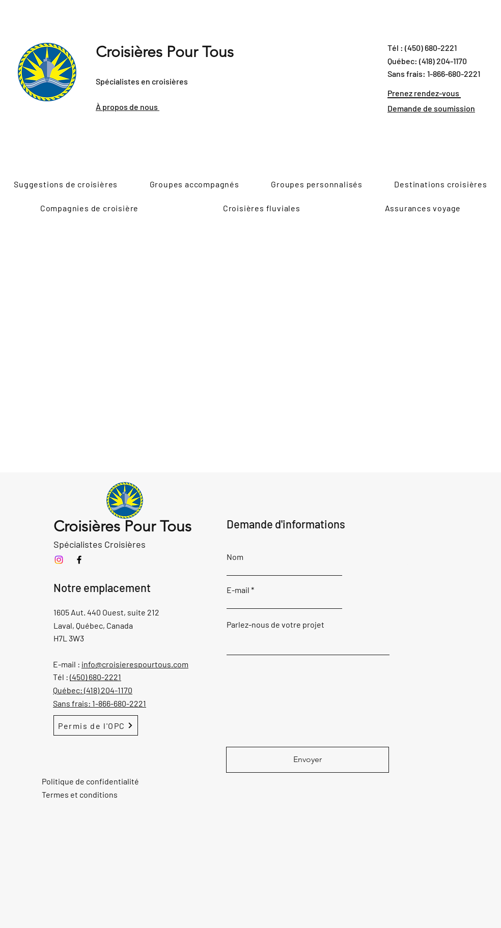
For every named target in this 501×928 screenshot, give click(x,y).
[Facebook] (79, 559)
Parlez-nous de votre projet (275, 625)
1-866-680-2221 (119, 703)
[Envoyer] (307, 760)
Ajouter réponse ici (396, 547)
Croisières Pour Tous (165, 52)
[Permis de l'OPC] (95, 725)
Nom (235, 557)
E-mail (238, 590)
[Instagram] (58, 559)
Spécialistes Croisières (99, 544)
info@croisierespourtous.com (134, 664)
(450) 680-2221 (95, 677)
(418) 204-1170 (108, 690)
